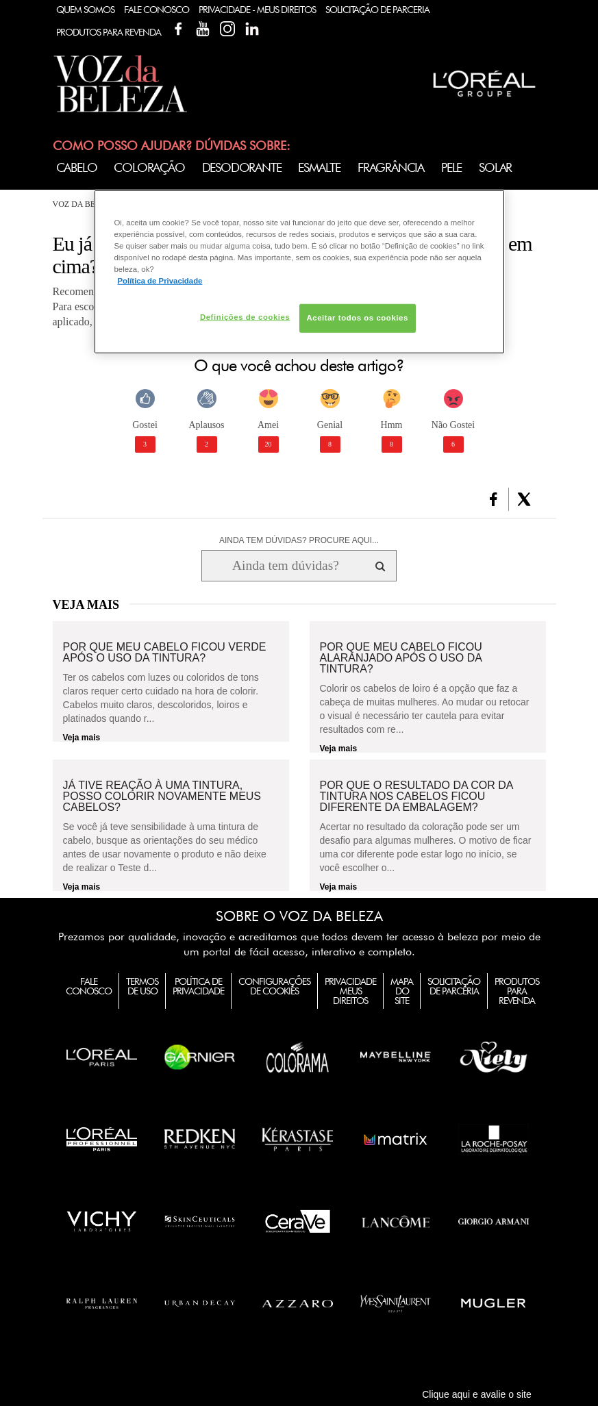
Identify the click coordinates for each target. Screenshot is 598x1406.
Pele (451, 167)
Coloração (149, 167)
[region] (299, 272)
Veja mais (82, 737)
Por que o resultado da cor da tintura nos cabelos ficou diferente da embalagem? (416, 796)
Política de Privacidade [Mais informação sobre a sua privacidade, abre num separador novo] (160, 281)
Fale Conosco (156, 9)
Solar (495, 167)
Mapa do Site (401, 991)
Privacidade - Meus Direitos (257, 9)
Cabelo (76, 167)
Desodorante (242, 167)
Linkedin (252, 28)
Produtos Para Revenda (108, 32)
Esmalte (319, 167)
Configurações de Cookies (274, 986)
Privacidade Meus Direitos (350, 991)
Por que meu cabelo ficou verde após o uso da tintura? (164, 653)
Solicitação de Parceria (377, 9)
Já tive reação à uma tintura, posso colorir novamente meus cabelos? (162, 796)
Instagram (227, 28)
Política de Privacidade (198, 986)
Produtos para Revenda (517, 991)
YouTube (202, 28)
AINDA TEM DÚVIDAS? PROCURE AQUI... (299, 540)
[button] (493, 499)
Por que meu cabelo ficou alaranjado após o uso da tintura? (401, 658)
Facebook (178, 28)
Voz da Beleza (84, 204)
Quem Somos (85, 9)
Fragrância (391, 167)
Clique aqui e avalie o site (477, 1394)
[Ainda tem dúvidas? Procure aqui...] (285, 565)
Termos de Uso (142, 986)
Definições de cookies (245, 317)
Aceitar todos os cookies (357, 318)
